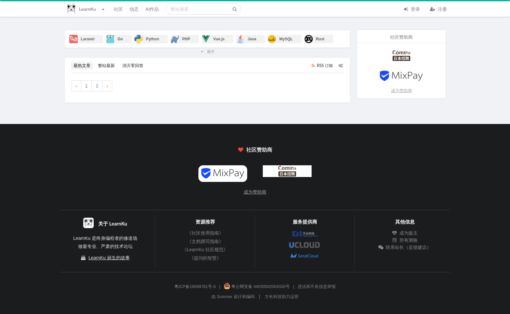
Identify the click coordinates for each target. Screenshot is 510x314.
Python (146, 39)
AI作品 (152, 9)
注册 (438, 8)
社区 (118, 9)
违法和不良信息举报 (317, 286)
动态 (134, 9)
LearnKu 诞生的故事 (109, 257)
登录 (411, 8)
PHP (180, 39)
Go (114, 39)
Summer (225, 296)
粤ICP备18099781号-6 (195, 286)
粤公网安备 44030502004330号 (257, 286)
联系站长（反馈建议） (405, 247)
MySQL (280, 39)
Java (246, 39)
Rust (314, 39)
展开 (207, 51)
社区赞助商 (255, 149)
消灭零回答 (132, 65)
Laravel (81, 39)
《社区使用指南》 (205, 233)
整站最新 (106, 65)
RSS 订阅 (322, 65)
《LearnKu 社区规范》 (205, 249)
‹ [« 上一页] (76, 86)
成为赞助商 (401, 90)
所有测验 (405, 240)
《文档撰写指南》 (205, 241)
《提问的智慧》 (205, 258)
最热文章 (82, 65)
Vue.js (213, 39)
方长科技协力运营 (282, 296)
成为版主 (405, 233)
